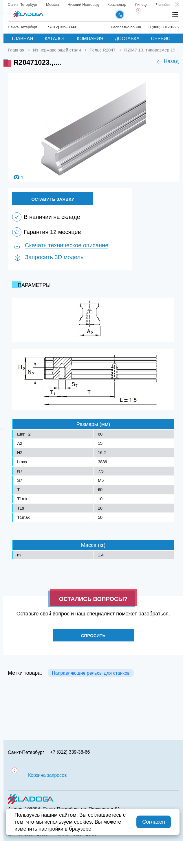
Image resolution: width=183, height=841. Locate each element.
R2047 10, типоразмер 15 (149, 49)
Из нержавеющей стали (57, 49)
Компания (90, 38)
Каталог (55, 38)
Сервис (161, 38)
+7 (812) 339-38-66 (61, 27)
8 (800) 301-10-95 (164, 27)
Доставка (127, 38)
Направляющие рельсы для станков (91, 673)
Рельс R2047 (102, 49)
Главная (22, 38)
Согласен (153, 822)
